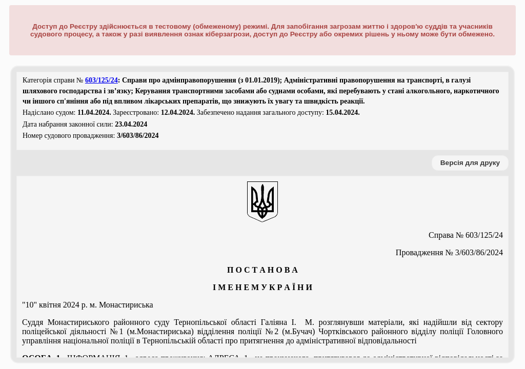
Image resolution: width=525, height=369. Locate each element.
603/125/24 (101, 80)
